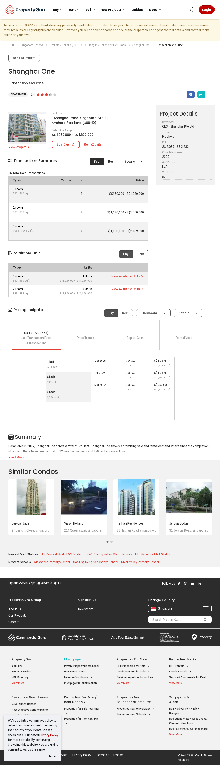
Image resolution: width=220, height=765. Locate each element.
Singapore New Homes (30, 697)
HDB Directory (20, 677)
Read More (16, 457)
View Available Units (127, 276)
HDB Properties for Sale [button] (133, 666)
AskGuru (17, 666)
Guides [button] (137, 9)
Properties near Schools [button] (134, 714)
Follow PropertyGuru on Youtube (192, 583)
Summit (127, 637)
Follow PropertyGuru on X (205, 583)
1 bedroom (149, 313)
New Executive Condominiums (30, 709)
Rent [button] (74, 9)
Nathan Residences (130, 523)
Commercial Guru (27, 637)
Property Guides (21, 671)
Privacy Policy (48, 735)
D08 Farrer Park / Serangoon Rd (188, 728)
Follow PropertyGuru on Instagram (185, 583)
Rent (111, 161)
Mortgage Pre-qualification (80, 683)
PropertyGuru (22, 659)
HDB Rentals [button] (179, 666)
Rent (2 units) (93, 144)
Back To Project (24, 58)
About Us (14, 609)
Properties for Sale (132, 659)
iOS (58, 583)
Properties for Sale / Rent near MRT (80, 699)
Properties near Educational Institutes (134, 699)
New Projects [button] (114, 9)
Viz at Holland (73, 523)
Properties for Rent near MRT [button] (82, 721)
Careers (13, 622)
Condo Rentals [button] (180, 671)
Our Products (17, 615)
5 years (130, 161)
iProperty (202, 637)
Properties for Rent (184, 659)
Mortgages (73, 659)
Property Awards (77, 637)
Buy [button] (58, 9)
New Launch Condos (24, 704)
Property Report (169, 637)
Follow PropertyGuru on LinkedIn (199, 583)
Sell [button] (90, 9)
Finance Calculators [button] (78, 677)
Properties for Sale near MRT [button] (81, 711)
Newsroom (85, 609)
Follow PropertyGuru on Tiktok (210, 583)
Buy (96, 161)
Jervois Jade (20, 523)
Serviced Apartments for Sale (135, 677)
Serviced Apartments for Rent (187, 677)
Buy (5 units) (65, 144)
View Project (19, 147)
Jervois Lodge (178, 523)
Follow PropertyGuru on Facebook (178, 583)
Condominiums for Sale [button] (133, 671)
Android (44, 583)
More (155, 9)
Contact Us (87, 600)
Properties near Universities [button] (136, 708)
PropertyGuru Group (24, 600)
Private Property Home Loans (82, 666)
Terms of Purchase (109, 755)
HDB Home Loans (74, 671)
